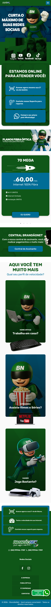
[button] (48, 3)
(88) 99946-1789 (16, 550)
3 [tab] (27, 223)
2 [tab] (24, 223)
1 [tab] (21, 223)
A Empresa (25, 578)
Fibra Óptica (25, 583)
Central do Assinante (25, 249)
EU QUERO (25, 214)
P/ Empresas (25, 588)
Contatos (26, 594)
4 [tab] (30, 223)
